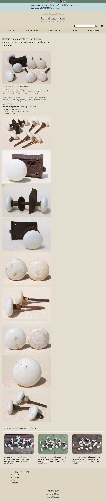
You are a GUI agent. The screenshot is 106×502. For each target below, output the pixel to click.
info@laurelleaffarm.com (53, 497)
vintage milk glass (9, 113)
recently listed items (20, 471)
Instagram (53, 2)
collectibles (74, 30)
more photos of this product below (16, 86)
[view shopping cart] (102, 26)
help (13, 480)
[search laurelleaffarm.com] (98, 26)
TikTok (64, 2)
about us (15, 477)
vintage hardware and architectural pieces (16, 111)
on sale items (17, 474)
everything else (93, 30)
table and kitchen (32, 30)
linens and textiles (54, 30)
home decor (11, 30)
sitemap (14, 482)
